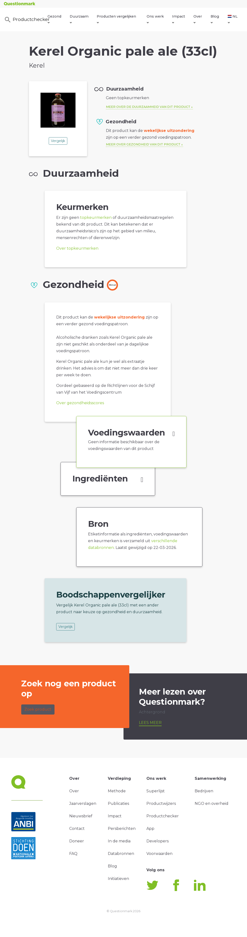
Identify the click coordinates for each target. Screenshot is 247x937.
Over (197, 18)
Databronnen (121, 853)
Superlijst (155, 791)
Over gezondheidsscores (80, 403)
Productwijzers (161, 803)
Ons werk (155, 18)
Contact (77, 828)
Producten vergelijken (116, 18)
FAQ (73, 853)
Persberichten (122, 828)
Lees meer (150, 722)
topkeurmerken (96, 217)
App (150, 828)
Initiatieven (118, 878)
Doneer (76, 841)
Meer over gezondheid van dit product (143, 144)
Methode (117, 791)
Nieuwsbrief (80, 816)
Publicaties (118, 803)
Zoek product (37, 709)
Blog (215, 18)
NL (233, 18)
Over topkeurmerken (77, 248)
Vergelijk (58, 141)
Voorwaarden (159, 853)
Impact (178, 18)
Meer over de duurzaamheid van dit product (148, 107)
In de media (119, 841)
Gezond (54, 18)
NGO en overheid (211, 803)
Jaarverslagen (82, 803)
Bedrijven (204, 791)
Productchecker (26, 20)
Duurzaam (79, 18)
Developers (157, 841)
